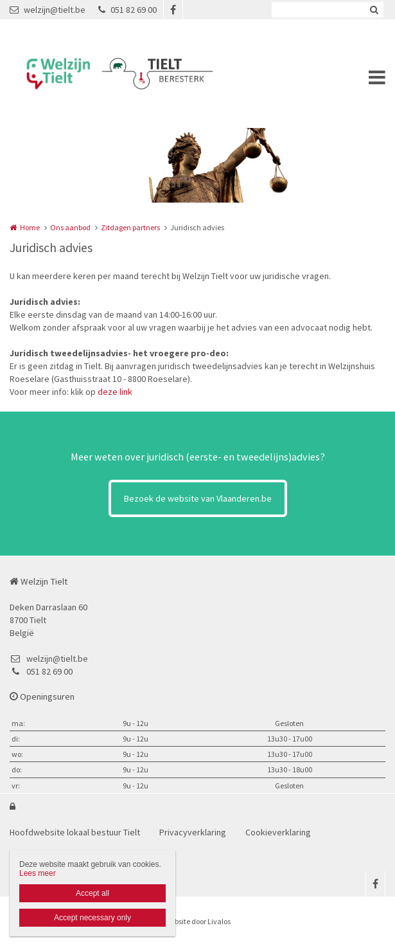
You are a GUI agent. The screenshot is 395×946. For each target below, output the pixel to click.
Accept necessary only (92, 917)
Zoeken (373, 9)
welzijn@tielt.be (47, 9)
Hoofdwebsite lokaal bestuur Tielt (75, 832)
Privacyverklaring (192, 832)
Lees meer (37, 873)
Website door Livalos (198, 921)
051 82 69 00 (127, 9)
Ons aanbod (70, 227)
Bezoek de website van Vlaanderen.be (198, 498)
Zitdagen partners (130, 227)
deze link (115, 391)
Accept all (92, 893)
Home (30, 227)
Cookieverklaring (278, 832)
